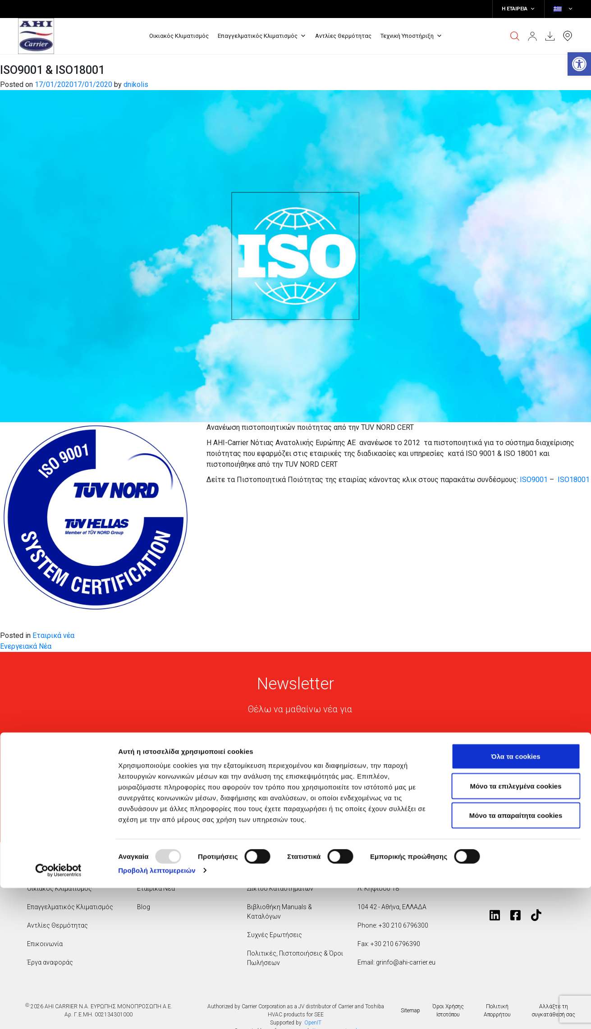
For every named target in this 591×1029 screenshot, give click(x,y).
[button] (579, 64)
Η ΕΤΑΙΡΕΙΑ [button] (518, 9)
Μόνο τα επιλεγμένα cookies (515, 927)
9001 (539, 479)
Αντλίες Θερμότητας (343, 35)
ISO (525, 479)
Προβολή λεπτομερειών (157, 1011)
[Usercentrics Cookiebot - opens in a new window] (58, 1011)
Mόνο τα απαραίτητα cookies (516, 956)
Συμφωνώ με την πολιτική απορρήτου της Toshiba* (304, 801)
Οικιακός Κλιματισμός (179, 35)
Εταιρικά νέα (53, 635)
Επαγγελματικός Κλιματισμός (262, 36)
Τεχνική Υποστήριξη (411, 36)
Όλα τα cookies (515, 897)
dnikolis (136, 84)
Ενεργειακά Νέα (25, 646)
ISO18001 (574, 479)
